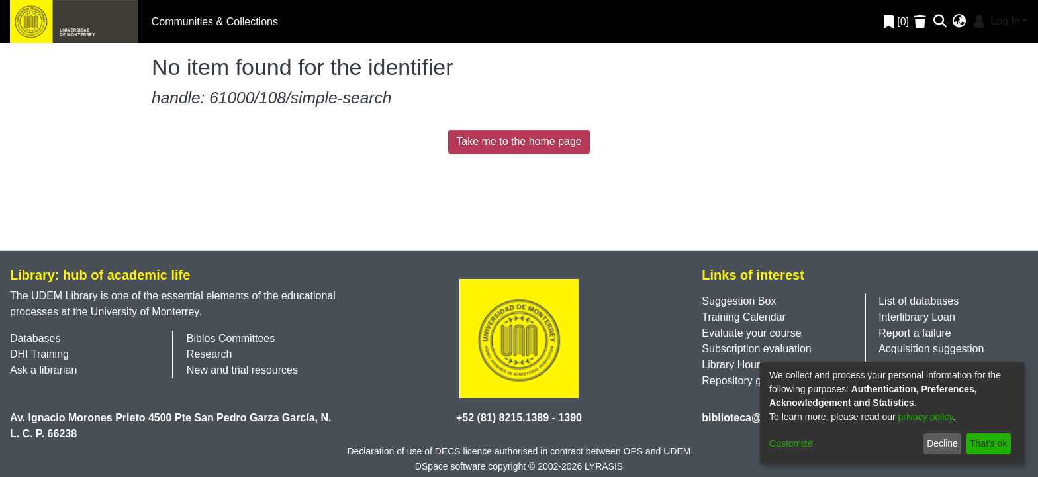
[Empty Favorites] (921, 21)
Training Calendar (744, 317)
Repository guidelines (752, 380)
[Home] (74, 21)
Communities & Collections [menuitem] (215, 21)
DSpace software (450, 466)
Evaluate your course (751, 333)
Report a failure (914, 333)
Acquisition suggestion (931, 348)
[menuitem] (959, 22)
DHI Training (39, 354)
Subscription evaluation (756, 348)
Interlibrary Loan (916, 317)
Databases (35, 338)
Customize (791, 443)
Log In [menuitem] (995, 20)
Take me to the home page (518, 141)
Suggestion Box (739, 301)
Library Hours (733, 364)
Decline (942, 443)
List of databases (918, 301)
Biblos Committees (231, 338)
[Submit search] (940, 22)
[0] (896, 21)
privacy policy (925, 416)
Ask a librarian (43, 370)
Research (209, 354)
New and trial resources (242, 370)
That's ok (988, 443)
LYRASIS (604, 466)
